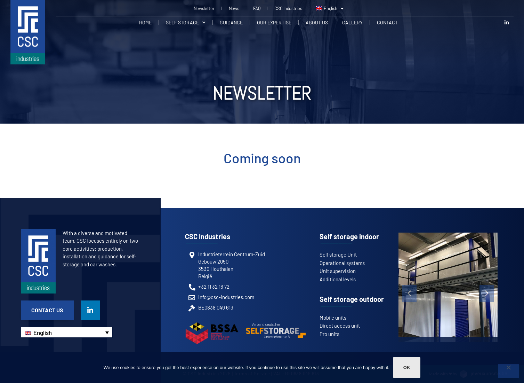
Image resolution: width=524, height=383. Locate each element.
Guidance (231, 22)
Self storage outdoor (352, 299)
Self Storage (185, 22)
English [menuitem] (42, 332)
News (234, 8)
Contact (387, 22)
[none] (67, 332)
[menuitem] (330, 8)
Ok (406, 367)
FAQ (256, 8)
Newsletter (204, 8)
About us (317, 22)
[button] (409, 293)
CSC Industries (288, 8)
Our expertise (274, 22)
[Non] (508, 371)
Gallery (352, 22)
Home (145, 22)
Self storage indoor (349, 236)
